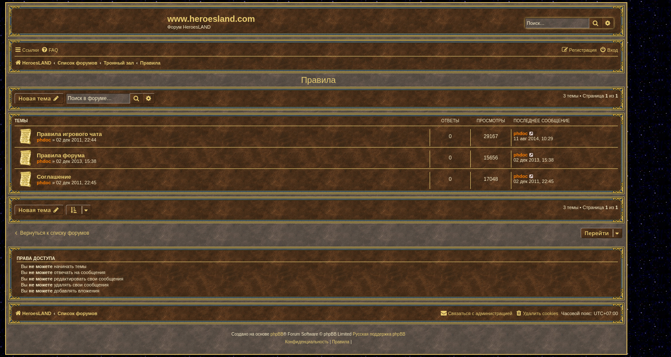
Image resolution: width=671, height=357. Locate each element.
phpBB (276, 334)
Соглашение (54, 177)
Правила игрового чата (69, 134)
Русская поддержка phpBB (379, 334)
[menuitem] (49, 50)
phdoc (44, 139)
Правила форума (61, 155)
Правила (318, 80)
